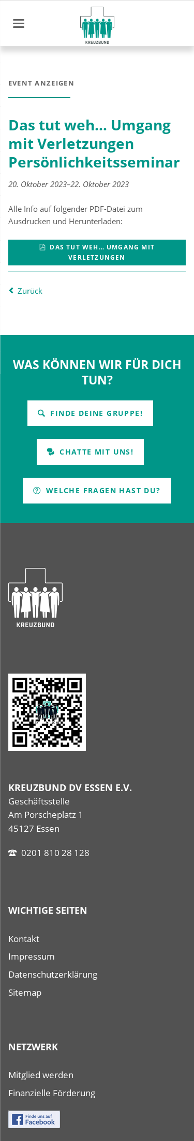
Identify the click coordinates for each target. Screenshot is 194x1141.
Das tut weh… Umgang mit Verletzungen (101, 252)
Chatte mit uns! (95, 452)
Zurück (30, 291)
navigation (18, 23)
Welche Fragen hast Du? (101, 490)
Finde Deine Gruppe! (95, 413)
